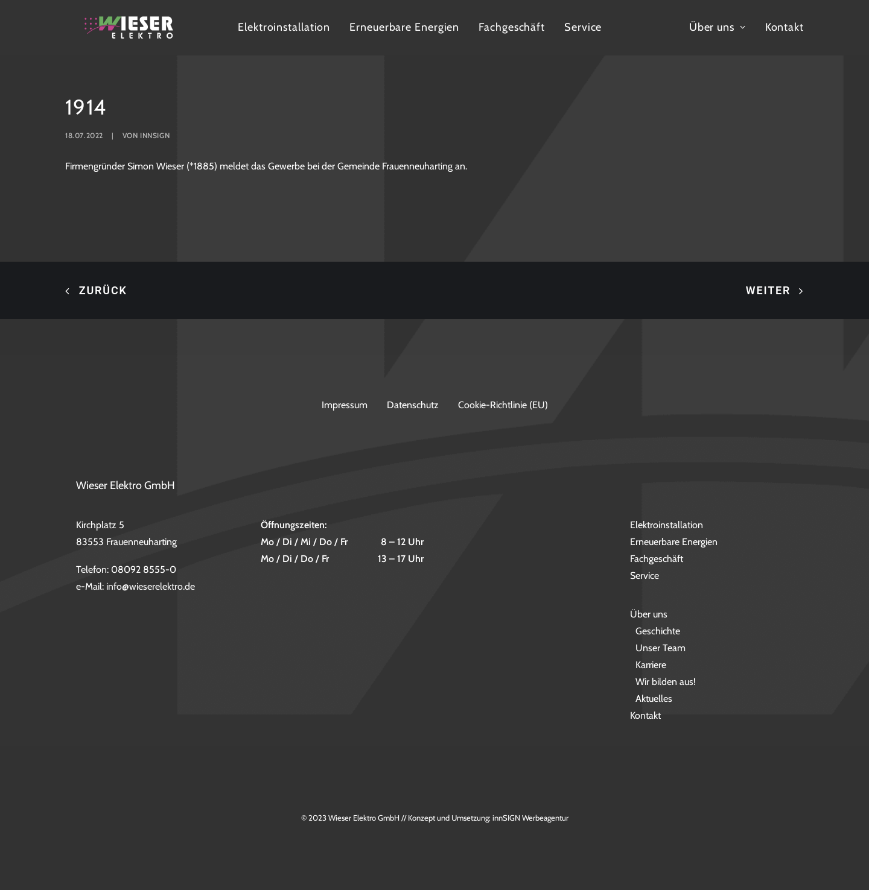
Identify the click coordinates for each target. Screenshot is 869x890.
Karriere (650, 665)
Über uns (773, 43)
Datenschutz (413, 405)
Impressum (345, 405)
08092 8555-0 (143, 570)
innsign (155, 171)
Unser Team (660, 648)
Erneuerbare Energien (487, 43)
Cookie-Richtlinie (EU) (503, 405)
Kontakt (840, 43)
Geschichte (657, 631)
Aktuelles (653, 699)
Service (665, 43)
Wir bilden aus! (665, 682)
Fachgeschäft (594, 43)
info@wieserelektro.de (150, 587)
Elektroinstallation (366, 43)
